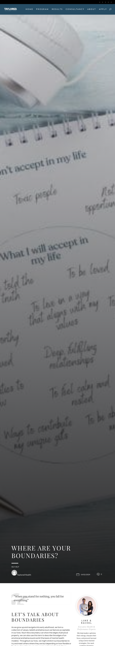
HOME (29, 9)
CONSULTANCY (75, 9)
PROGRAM (42, 9)
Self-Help (15, 567)
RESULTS (57, 9)
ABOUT (91, 9)
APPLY (103, 9)
